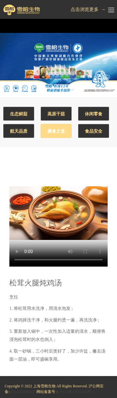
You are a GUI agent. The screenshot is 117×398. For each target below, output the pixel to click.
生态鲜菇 (18, 114)
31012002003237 (22, 392)
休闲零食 (93, 114)
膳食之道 (56, 131)
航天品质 (18, 131)
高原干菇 (56, 114)
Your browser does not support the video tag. (58, 213)
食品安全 (93, 131)
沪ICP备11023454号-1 (76, 392)
